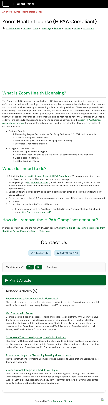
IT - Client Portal (23, 4)
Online (26, 28)
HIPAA (77, 28)
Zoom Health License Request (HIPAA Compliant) (45, 176)
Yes (30, 267)
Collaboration (13, 28)
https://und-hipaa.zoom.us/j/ (36, 212)
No (38, 267)
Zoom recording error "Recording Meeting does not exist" (39, 355)
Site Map (68, 401)
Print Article (18, 280)
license (57, 28)
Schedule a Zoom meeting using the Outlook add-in (36, 337)
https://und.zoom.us (37, 182)
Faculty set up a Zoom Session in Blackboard (32, 298)
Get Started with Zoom (19, 313)
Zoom (35, 28)
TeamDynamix (55, 401)
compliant (88, 28)
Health (68, 28)
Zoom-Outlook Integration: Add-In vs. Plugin (32, 370)
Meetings (46, 28)
